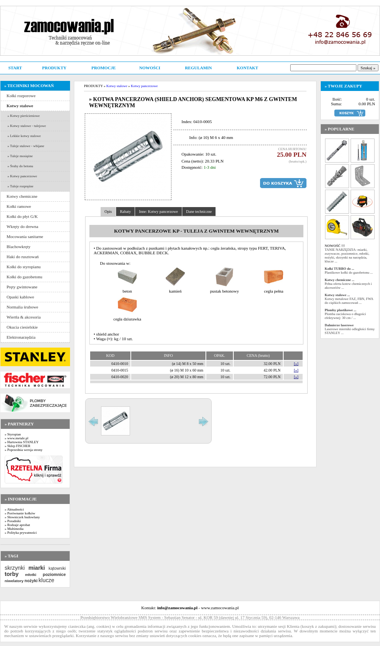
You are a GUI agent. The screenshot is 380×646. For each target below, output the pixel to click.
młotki (30, 574)
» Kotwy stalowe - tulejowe (26, 126)
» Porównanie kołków (20, 513)
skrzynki (15, 568)
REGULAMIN (198, 67)
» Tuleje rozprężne (20, 186)
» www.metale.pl (16, 438)
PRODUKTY (54, 67)
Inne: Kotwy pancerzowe (158, 211)
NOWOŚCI (149, 67)
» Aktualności (14, 509)
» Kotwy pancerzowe (22, 176)
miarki (37, 568)
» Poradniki (13, 521)
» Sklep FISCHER (18, 446)
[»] (296, 364)
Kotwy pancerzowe (144, 86)
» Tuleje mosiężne (20, 156)
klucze (46, 580)
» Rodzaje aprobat (17, 525)
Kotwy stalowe (116, 86)
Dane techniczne (199, 211)
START (15, 67)
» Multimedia (14, 529)
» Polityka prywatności (21, 533)
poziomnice (54, 574)
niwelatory (14, 581)
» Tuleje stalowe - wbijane (25, 146)
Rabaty (125, 211)
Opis (108, 211)
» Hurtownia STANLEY (22, 442)
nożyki (31, 580)
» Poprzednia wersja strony (24, 450)
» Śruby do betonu (20, 166)
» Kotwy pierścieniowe (23, 116)
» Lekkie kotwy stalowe (24, 136)
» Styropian (13, 434)
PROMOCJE (103, 67)
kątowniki (57, 568)
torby (12, 574)
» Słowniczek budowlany (22, 517)
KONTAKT (247, 67)
